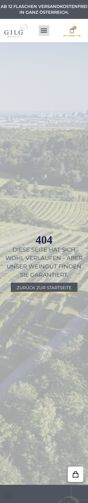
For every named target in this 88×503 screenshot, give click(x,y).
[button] (44, 30)
